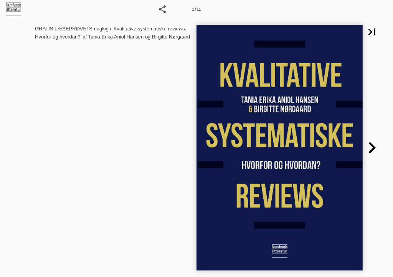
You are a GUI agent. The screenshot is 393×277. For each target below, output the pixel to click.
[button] (162, 9)
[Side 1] (196, 9)
